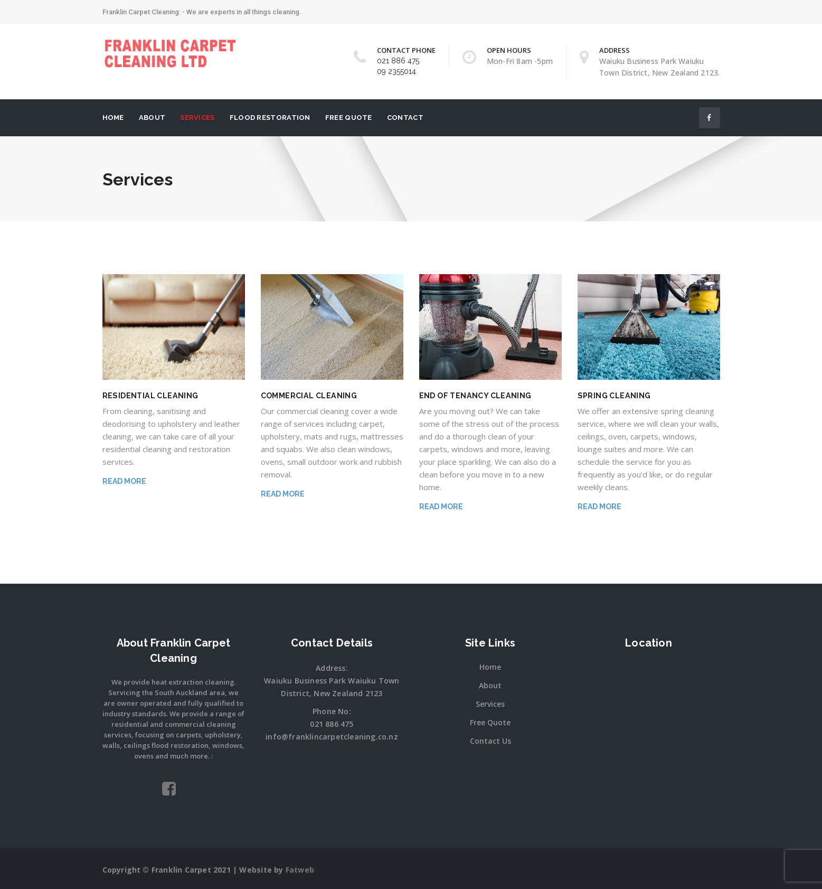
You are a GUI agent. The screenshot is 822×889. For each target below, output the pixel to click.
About (152, 117)
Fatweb (300, 870)
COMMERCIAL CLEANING (308, 395)
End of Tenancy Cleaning (474, 395)
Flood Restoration (270, 117)
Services (197, 117)
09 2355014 (396, 71)
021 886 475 (398, 61)
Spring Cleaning (614, 395)
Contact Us (490, 741)
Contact (405, 117)
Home (113, 117)
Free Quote (348, 117)
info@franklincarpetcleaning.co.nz (332, 737)
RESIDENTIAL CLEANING (149, 395)
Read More (124, 481)
